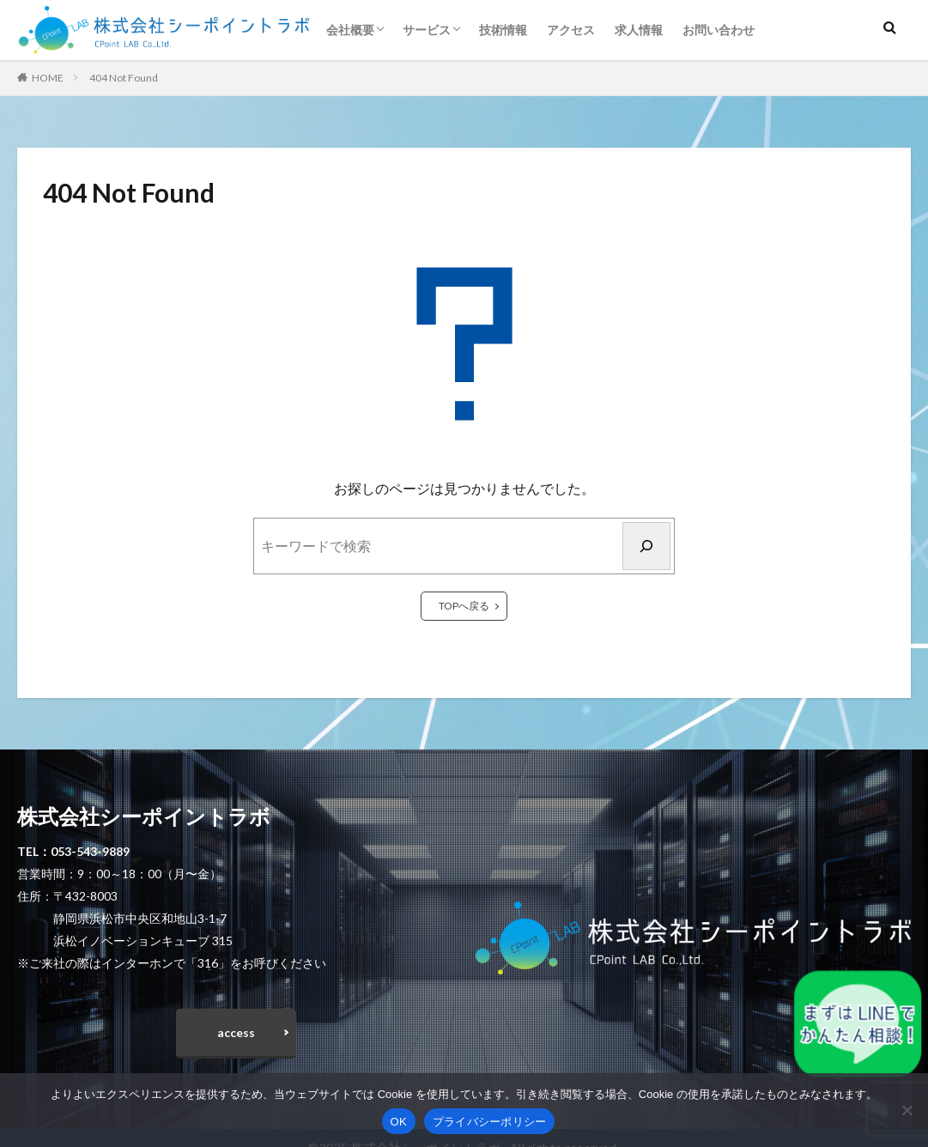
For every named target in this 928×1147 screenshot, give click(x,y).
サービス (427, 29)
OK (399, 1121)
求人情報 (639, 29)
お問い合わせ (718, 29)
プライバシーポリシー (490, 1121)
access (236, 1033)
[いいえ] (906, 1110)
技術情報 (503, 29)
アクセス (571, 29)
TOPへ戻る (464, 605)
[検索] (646, 546)
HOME (48, 77)
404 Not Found (123, 77)
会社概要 (350, 29)
